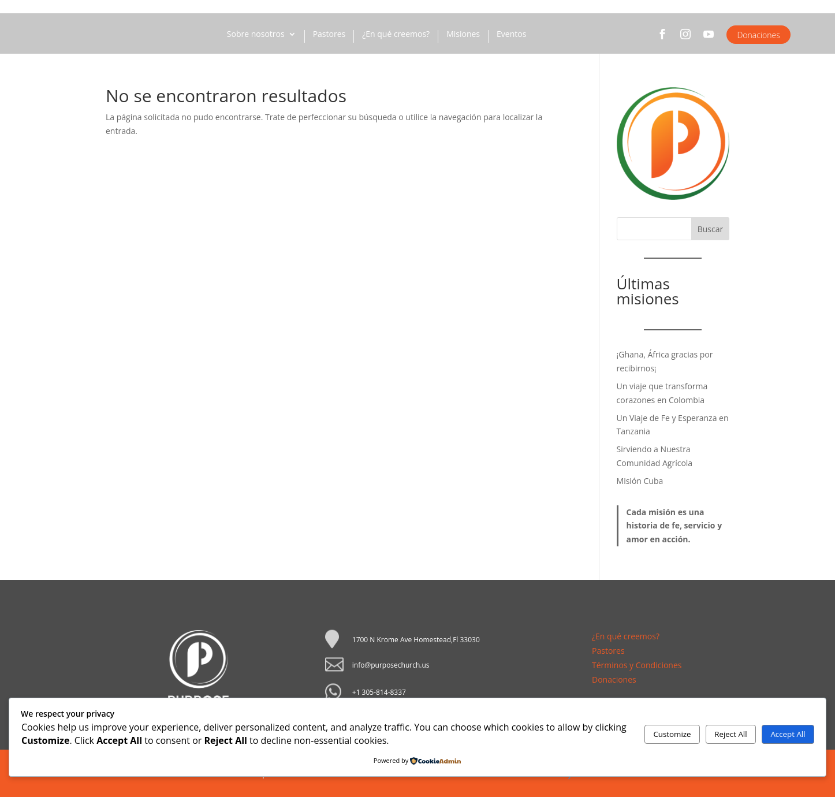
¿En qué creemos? (396, 34)
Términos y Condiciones (636, 665)
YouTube (708, 39)
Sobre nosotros (256, 34)
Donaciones (758, 34)
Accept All (787, 734)
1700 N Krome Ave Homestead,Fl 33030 (416, 640)
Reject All (730, 734)
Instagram (685, 39)
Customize (672, 734)
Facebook (662, 39)
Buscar (711, 229)
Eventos (511, 34)
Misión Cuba (640, 480)
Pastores (329, 34)
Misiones (463, 34)
